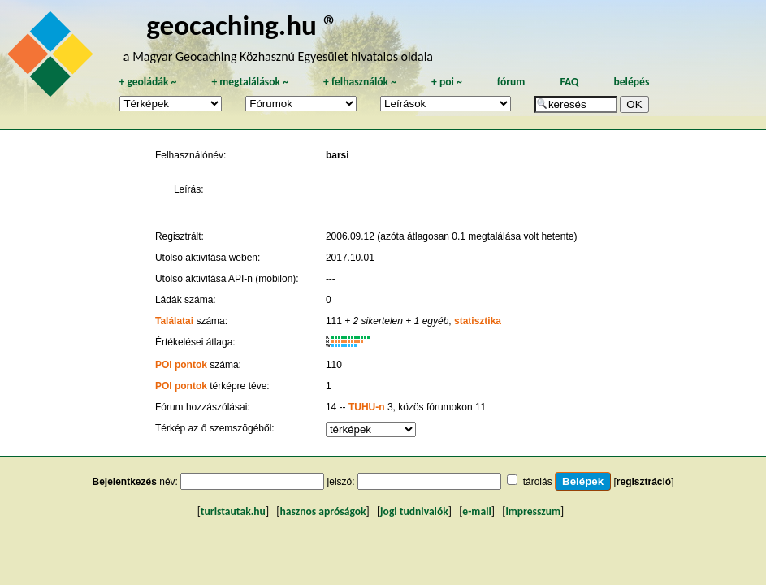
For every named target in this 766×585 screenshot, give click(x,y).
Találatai (174, 321)
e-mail (476, 511)
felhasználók (359, 82)
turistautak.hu (233, 511)
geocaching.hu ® (242, 24)
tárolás (537, 482)
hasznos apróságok (322, 511)
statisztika (477, 321)
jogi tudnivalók (414, 511)
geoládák (147, 82)
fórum (511, 82)
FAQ (569, 82)
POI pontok (181, 364)
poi (446, 82)
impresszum (532, 511)
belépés (631, 82)
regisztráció (644, 482)
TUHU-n (366, 407)
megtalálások (249, 82)
